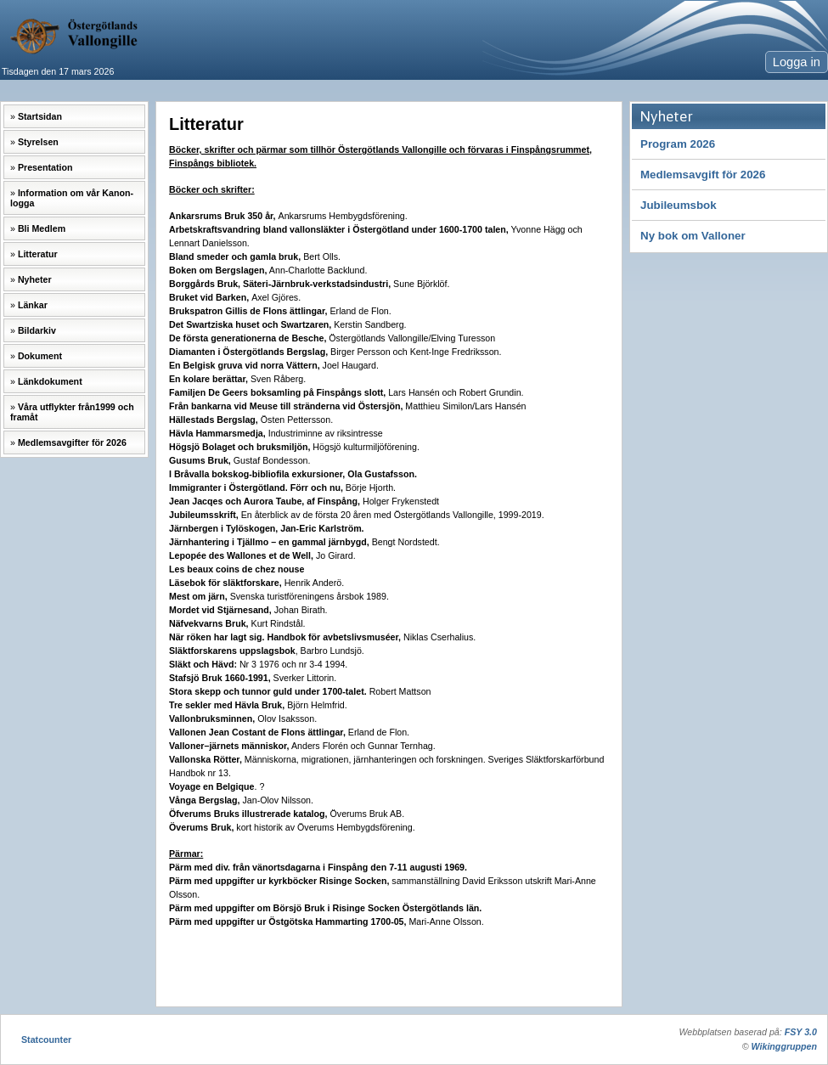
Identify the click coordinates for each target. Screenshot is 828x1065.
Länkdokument (50, 381)
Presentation (45, 167)
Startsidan (40, 116)
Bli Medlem (41, 228)
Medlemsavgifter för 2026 (72, 442)
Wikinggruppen (784, 1046)
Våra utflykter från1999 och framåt (72, 412)
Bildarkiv (37, 330)
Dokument (40, 356)
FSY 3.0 (801, 1032)
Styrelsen (38, 142)
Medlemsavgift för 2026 (702, 174)
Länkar (33, 305)
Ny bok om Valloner (693, 235)
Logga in (796, 62)
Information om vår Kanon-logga (71, 198)
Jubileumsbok (678, 205)
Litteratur (38, 254)
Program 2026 (677, 144)
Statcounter (46, 1039)
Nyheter (35, 279)
